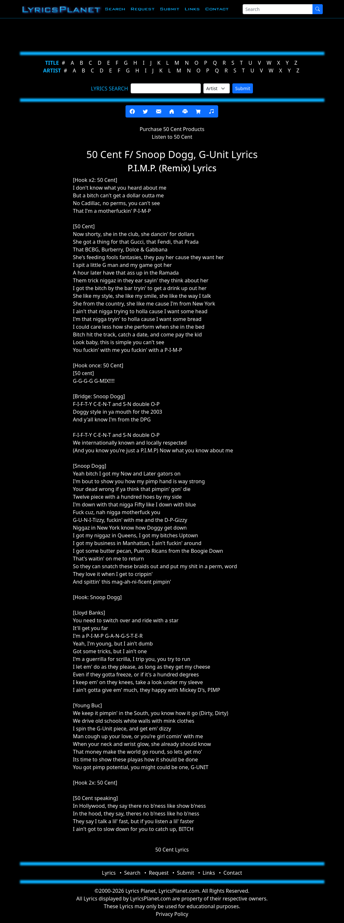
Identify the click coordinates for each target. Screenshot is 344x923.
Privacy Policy (172, 914)
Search (115, 9)
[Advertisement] (172, 33)
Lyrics (109, 872)
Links (192, 9)
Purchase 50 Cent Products (172, 129)
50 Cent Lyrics (172, 849)
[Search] (278, 9)
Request (142, 9)
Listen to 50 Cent (172, 136)
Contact (216, 9)
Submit (169, 9)
